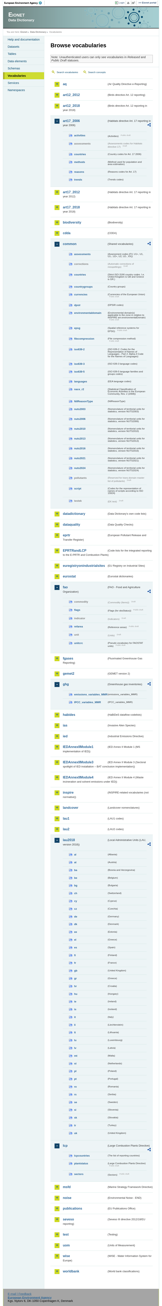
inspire (68, 792)
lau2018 (69, 840)
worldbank (71, 1271)
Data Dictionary (38, 32)
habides (69, 714)
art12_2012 (71, 95)
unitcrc (78, 643)
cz (75, 908)
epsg (77, 328)
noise (67, 1198)
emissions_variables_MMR (90, 694)
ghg (66, 684)
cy (75, 901)
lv (75, 1048)
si (75, 1109)
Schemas (14, 68)
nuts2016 (79, 448)
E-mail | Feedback (20, 1294)
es (75, 947)
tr (75, 1125)
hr (75, 986)
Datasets (13, 46)
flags (77, 609)
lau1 (66, 818)
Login (121, 2)
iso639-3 (79, 363)
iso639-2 (79, 349)
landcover (70, 807)
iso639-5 (79, 371)
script (77, 488)
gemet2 (68, 673)
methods (79, 162)
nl (75, 1063)
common (69, 244)
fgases (68, 658)
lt (75, 1032)
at (75, 862)
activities (79, 135)
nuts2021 (79, 458)
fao (65, 587)
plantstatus (81, 1163)
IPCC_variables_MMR (87, 702)
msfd (67, 1187)
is (75, 1009)
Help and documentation (24, 39)
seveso (68, 1219)
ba (75, 870)
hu (75, 993)
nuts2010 (79, 428)
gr (75, 978)
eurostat (69, 576)
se (75, 1102)
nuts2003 (79, 409)
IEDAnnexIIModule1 (78, 747)
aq (65, 84)
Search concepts (97, 72)
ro (75, 1086)
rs (75, 1094)
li (74, 1024)
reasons (79, 171)
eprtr (66, 535)
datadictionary (74, 513)
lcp (65, 1145)
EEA (24, 3)
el (75, 939)
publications (72, 1208)
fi (75, 955)
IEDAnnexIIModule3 (78, 762)
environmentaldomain (87, 312)
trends (78, 179)
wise (66, 1256)
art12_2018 (71, 105)
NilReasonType (83, 401)
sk (75, 1117)
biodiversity (72, 222)
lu (75, 1040)
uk (75, 1133)
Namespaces (16, 90)
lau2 (66, 829)
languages (80, 381)
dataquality (71, 524)
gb (75, 970)
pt (75, 1078)
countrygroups (83, 286)
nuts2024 (79, 468)
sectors (78, 1174)
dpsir (77, 305)
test (65, 1234)
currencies (80, 294)
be (75, 877)
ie (75, 1001)
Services (13, 83)
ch (75, 893)
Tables (12, 53)
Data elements (17, 61)
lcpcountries (82, 1155)
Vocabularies (17, 75)
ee (75, 931)
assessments (82, 254)
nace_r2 (79, 389)
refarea (78, 626)
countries (80, 154)
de (75, 916)
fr (75, 962)
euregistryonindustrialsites (84, 565)
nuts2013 (79, 438)
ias (65, 725)
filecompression (84, 338)
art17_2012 (71, 192)
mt (75, 1055)
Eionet (24, 32)
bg (75, 885)
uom (66, 1245)
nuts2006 (79, 418)
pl (75, 1071)
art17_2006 (71, 121)
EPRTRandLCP (74, 550)
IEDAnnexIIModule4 (78, 777)
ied (65, 736)
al (75, 854)
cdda (66, 233)
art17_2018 (71, 207)
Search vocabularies (67, 72)
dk (75, 924)
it (75, 1017)
